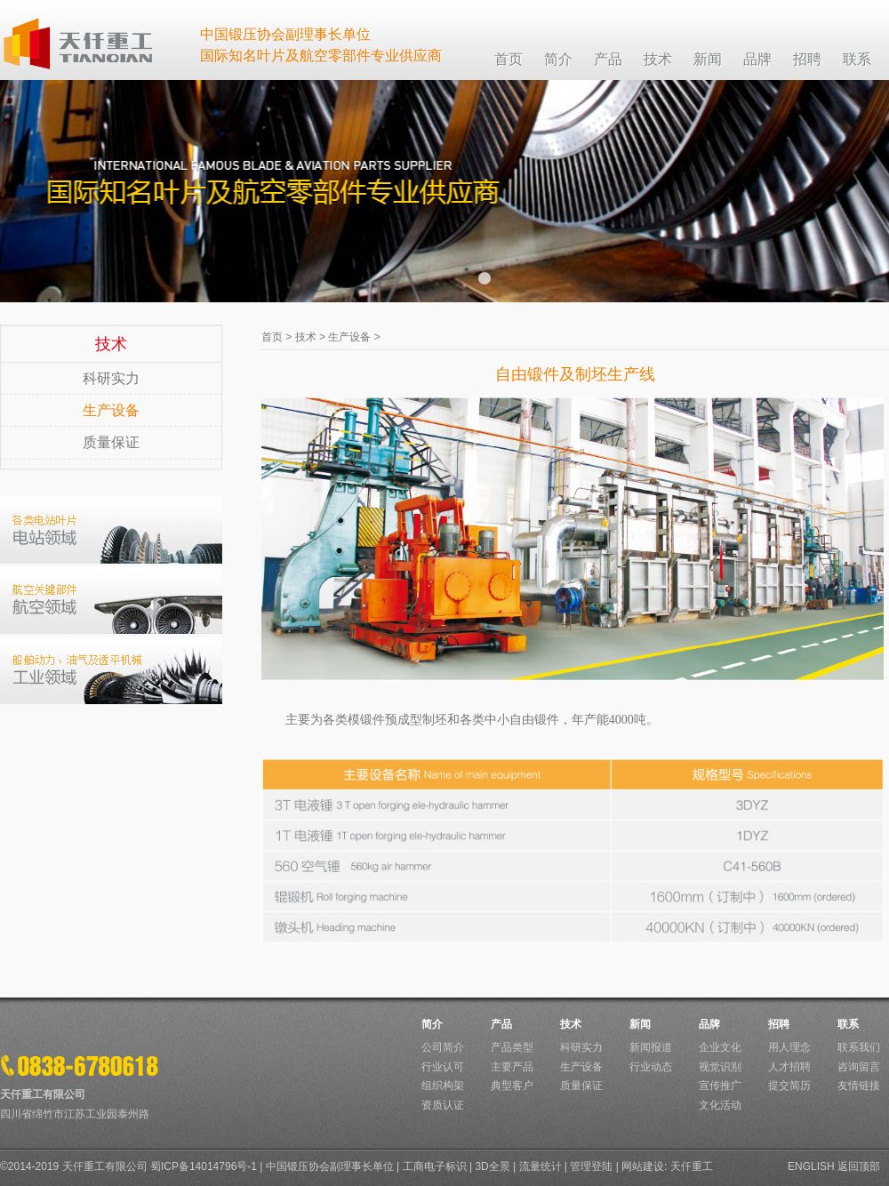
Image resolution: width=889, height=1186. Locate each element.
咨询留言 (858, 1067)
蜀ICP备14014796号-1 (203, 1166)
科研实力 (111, 378)
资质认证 (442, 1105)
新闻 (640, 1024)
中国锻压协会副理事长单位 (330, 1166)
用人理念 (789, 1047)
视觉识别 (720, 1067)
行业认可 (442, 1067)
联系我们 (858, 1047)
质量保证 (111, 442)
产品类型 (512, 1047)
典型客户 (512, 1085)
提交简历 (789, 1085)
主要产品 (512, 1067)
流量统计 (540, 1166)
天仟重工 (691, 1166)
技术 (305, 337)
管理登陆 (591, 1166)
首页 (272, 337)
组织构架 (442, 1085)
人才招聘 (789, 1067)
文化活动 (720, 1105)
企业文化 (720, 1047)
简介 (432, 1024)
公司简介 (442, 1047)
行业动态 (650, 1067)
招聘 (778, 1024)
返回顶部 (858, 1166)
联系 (848, 1024)
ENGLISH (811, 1166)
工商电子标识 (435, 1166)
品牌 (709, 1024)
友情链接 (858, 1085)
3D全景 (492, 1166)
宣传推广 (720, 1085)
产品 (501, 1024)
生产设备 (111, 410)
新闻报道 (650, 1047)
